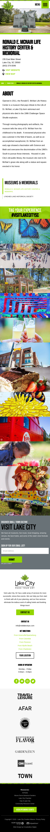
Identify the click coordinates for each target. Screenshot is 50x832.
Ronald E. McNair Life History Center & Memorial (29, 83)
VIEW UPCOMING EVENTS (25, 809)
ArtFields (25, 793)
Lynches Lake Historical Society (18, 196)
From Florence (25, 642)
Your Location (25, 655)
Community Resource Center (25, 803)
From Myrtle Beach (25, 646)
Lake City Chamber (25, 798)
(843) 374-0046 (9, 66)
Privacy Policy (40, 819)
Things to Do (10, 83)
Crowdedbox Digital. (30, 827)
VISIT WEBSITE (13, 70)
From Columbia (25, 639)
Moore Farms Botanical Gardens (25, 795)
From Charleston (25, 649)
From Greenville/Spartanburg (25, 635)
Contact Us (25, 612)
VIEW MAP (10, 74)
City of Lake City (25, 801)
